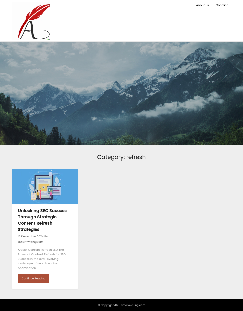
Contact (222, 5)
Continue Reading (33, 278)
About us (202, 5)
